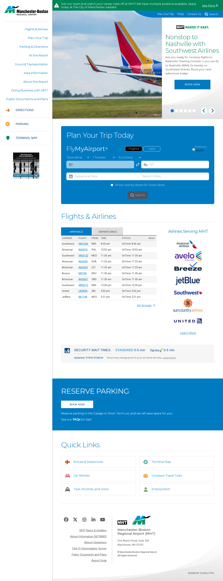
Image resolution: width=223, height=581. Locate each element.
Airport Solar (99, 563)
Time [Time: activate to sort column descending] (103, 240)
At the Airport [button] (38, 55)
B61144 (83, 299)
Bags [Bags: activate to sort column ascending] (152, 240)
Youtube (102, 522)
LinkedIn (93, 522)
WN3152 (83, 257)
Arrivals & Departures (88, 464)
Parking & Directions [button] (33, 47)
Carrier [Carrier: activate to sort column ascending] (67, 240)
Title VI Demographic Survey (89, 551)
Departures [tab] (109, 233)
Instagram (84, 522)
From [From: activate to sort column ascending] (94, 240)
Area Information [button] (36, 73)
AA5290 (83, 263)
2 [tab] (176, 111)
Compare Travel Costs (167, 478)
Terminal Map (22, 138)
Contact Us (194, 14)
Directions (20, 110)
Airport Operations (95, 545)
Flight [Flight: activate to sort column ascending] (83, 240)
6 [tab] (194, 111)
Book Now (192, 92)
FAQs (180, 14)
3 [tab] (181, 111)
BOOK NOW (77, 406)
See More (208, 5)
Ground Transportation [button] (31, 64)
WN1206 (83, 245)
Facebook (66, 522)
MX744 (82, 275)
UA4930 (83, 293)
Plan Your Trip (165, 14)
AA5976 (83, 251)
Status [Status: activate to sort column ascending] (126, 240)
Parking (17, 124)
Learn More (188, 335)
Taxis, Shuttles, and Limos (91, 491)
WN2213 (83, 287)
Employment (161, 491)
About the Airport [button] (35, 82)
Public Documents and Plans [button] (27, 99)
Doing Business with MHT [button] (29, 90)
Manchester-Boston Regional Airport (26, 12)
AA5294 (83, 269)
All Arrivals (146, 308)
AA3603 (83, 281)
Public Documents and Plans (89, 557)
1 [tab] (172, 111)
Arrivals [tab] (77, 233)
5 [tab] (189, 111)
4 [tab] (185, 111)
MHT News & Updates (93, 533)
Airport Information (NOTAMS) (88, 539)
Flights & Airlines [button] (36, 29)
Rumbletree (207, 576)
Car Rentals (81, 478)
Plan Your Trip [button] (38, 38)
